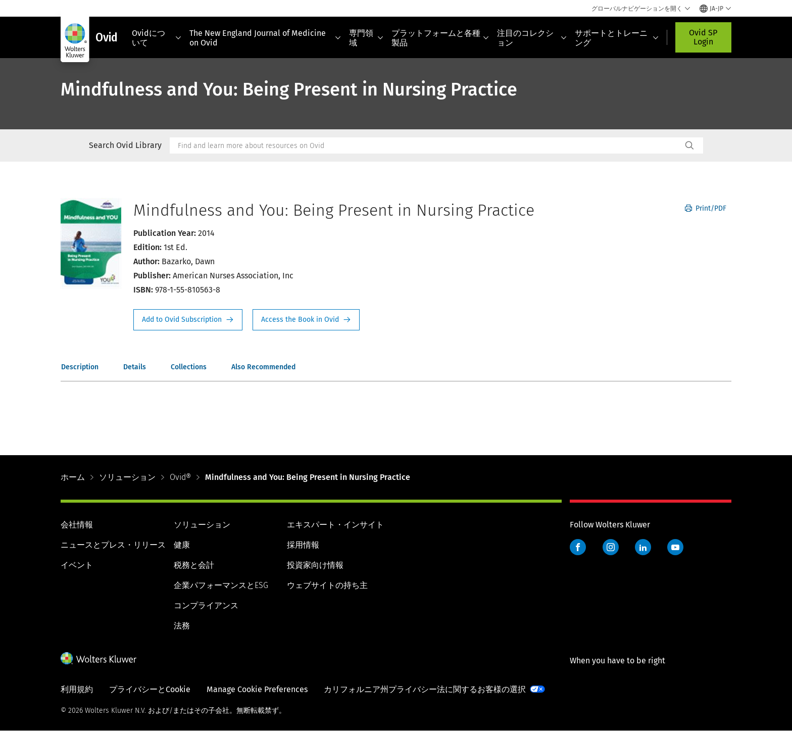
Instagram (611, 547)
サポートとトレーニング (617, 37)
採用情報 (303, 545)
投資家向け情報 (315, 565)
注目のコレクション (532, 37)
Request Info (188, 320)
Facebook (578, 547)
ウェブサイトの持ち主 (327, 585)
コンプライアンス (206, 605)
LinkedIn (643, 547)
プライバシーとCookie (149, 689)
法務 (182, 625)
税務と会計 (194, 565)
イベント (77, 565)
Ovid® (180, 477)
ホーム (73, 477)
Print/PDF (705, 208)
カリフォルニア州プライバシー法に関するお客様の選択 (425, 689)
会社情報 (77, 524)
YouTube (675, 547)
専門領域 (366, 37)
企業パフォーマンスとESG (221, 585)
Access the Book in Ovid (306, 320)
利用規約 (77, 689)
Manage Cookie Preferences (257, 689)
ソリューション (127, 477)
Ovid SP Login (703, 37)
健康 (182, 545)
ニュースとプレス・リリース (113, 545)
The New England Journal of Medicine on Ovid (265, 37)
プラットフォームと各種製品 (440, 37)
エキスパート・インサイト (335, 524)
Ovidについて (156, 37)
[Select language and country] (715, 9)
